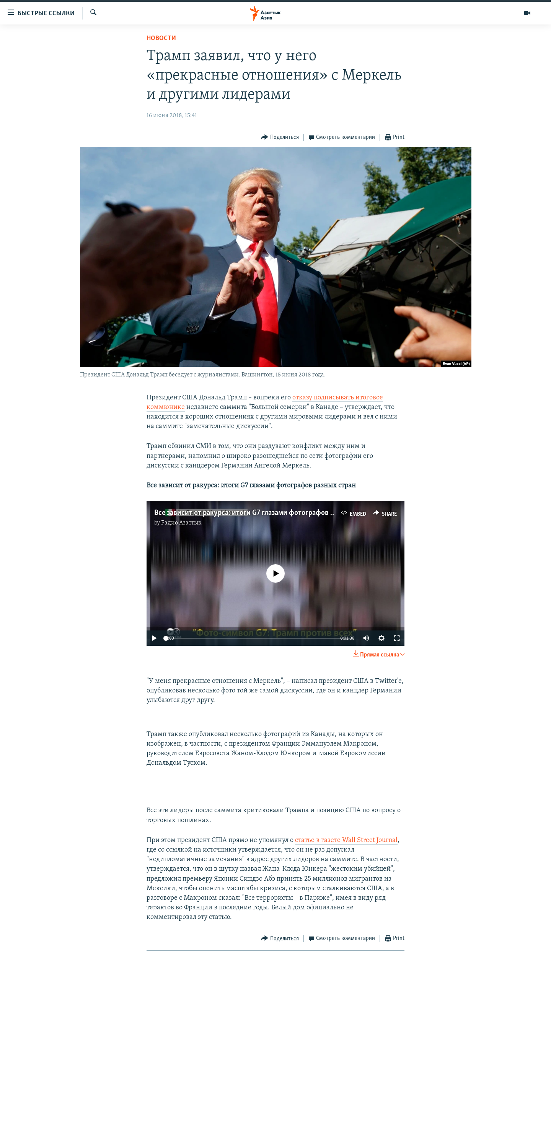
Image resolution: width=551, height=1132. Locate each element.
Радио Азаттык (181, 523)
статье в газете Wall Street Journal (346, 840)
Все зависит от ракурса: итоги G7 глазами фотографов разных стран (263, 513)
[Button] (280, 137)
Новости (161, 38)
